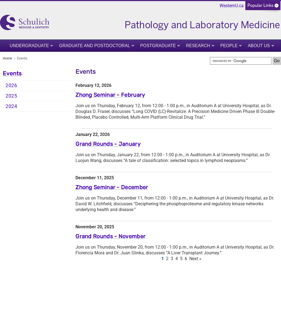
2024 (11, 106)
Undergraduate (29, 45)
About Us (259, 45)
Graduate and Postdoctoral (94, 45)
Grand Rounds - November (110, 236)
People (229, 45)
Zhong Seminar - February (110, 95)
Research (198, 45)
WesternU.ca (232, 5)
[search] (240, 61)
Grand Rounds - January (107, 144)
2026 (11, 85)
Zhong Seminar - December (111, 187)
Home (7, 58)
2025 (11, 96)
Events (12, 73)
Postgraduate (158, 45)
